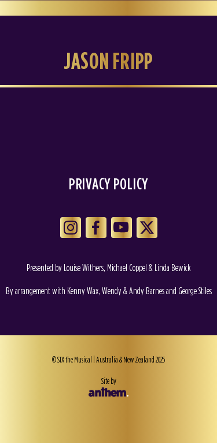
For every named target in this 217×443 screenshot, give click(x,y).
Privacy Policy (108, 183)
